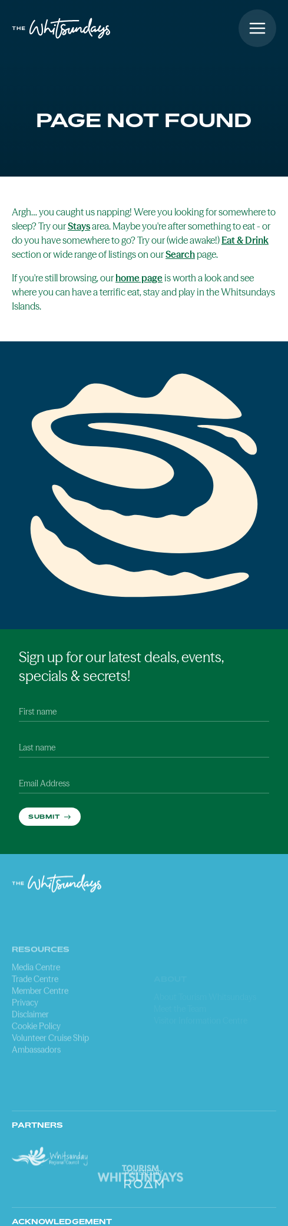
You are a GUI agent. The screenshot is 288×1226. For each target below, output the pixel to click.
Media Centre (36, 997)
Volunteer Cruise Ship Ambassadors (50, 1073)
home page (139, 278)
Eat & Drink (245, 240)
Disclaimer (30, 1044)
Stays (79, 226)
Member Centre (40, 1020)
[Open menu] (257, 28)
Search (180, 254)
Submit (45, 816)
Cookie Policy (36, 1056)
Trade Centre (35, 1009)
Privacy (25, 1032)
